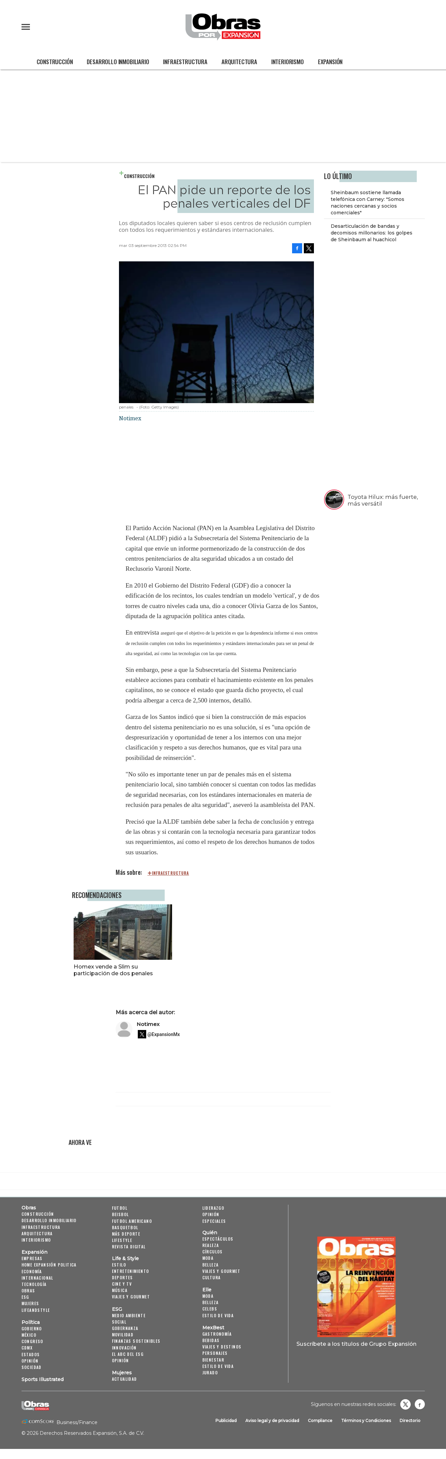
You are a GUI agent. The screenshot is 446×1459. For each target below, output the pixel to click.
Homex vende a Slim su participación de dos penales (213, 970)
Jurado (210, 1372)
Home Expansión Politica (49, 1265)
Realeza (210, 1245)
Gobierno (32, 1328)
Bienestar (213, 1360)
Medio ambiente (129, 1315)
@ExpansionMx (164, 1034)
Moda (208, 1258)
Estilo (119, 1265)
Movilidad (123, 1334)
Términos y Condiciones (366, 1420)
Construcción (55, 61)
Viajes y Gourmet (131, 1297)
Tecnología (34, 1284)
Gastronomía (217, 1334)
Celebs (209, 1309)
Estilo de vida (218, 1315)
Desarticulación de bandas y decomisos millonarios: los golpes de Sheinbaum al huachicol (371, 233)
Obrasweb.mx (420, 1404)
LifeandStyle (36, 1310)
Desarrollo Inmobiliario (118, 61)
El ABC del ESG (128, 1354)
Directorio (410, 1420)
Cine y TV (122, 1284)
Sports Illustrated (43, 1379)
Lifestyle (122, 1240)
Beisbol (120, 1214)
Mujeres (30, 1303)
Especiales (214, 1221)
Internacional (37, 1278)
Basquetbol (125, 1227)
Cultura (211, 1277)
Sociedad (32, 1367)
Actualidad (124, 1379)
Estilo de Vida (218, 1366)
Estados (31, 1354)
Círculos (212, 1251)
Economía (32, 1271)
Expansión (330, 61)
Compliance (320, 1420)
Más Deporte (126, 1234)
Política (31, 1322)
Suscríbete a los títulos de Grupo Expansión (356, 1343)
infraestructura (170, 873)
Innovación (124, 1347)
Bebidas (211, 1340)
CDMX (27, 1347)
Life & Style (125, 1258)
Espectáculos (218, 1239)
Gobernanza (125, 1328)
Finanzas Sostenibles (136, 1341)
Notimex (148, 1024)
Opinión (30, 1361)
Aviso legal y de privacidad (272, 1420)
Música (119, 1290)
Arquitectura (239, 61)
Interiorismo (287, 61)
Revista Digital (129, 1246)
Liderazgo (213, 1208)
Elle (206, 1290)
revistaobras (405, 1404)
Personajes (215, 1353)
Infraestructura (185, 61)
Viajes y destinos (222, 1346)
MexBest (213, 1328)
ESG (25, 1297)
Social (119, 1322)
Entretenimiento (130, 1271)
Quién (209, 1233)
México (29, 1335)
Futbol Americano (132, 1221)
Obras (29, 1208)
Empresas (32, 1258)
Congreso (32, 1341)
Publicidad (226, 1420)
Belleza (210, 1265)
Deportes (122, 1277)
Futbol (119, 1208)
